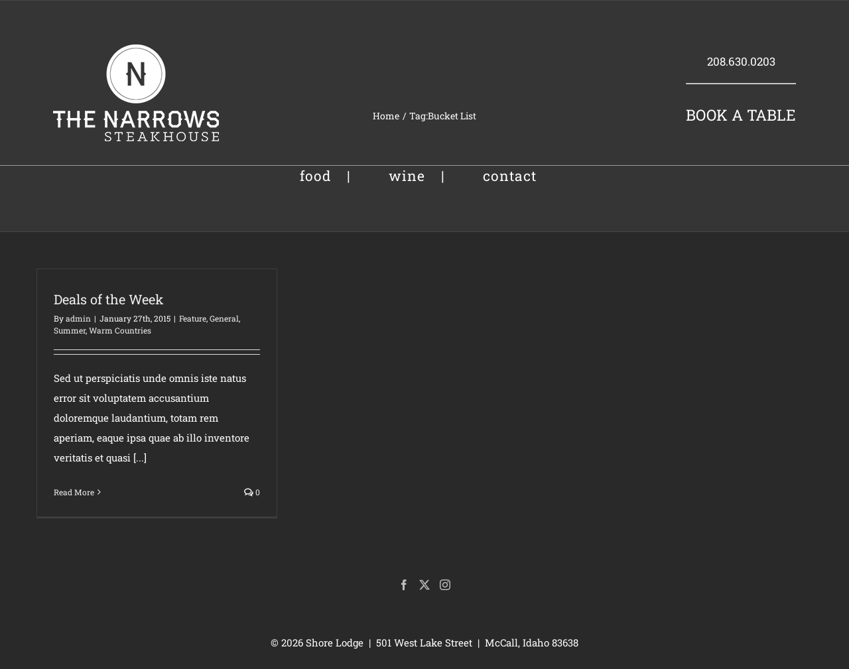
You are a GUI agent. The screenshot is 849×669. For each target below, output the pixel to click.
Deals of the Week (109, 299)
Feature (192, 318)
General (224, 318)
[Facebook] (404, 584)
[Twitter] (424, 584)
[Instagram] (445, 584)
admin (78, 318)
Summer (70, 330)
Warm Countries (120, 330)
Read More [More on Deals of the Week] (74, 492)
